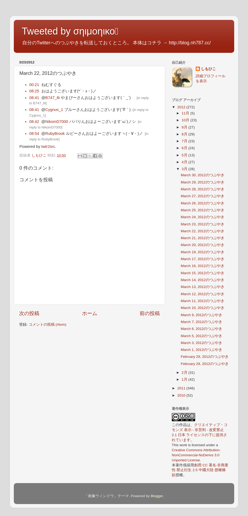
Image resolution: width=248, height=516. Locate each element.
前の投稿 (150, 313)
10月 (186, 120)
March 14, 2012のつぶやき (202, 280)
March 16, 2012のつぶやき (202, 266)
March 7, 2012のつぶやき (201, 322)
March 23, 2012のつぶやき (202, 224)
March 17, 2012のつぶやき (202, 259)
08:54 (34, 133)
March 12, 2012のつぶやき (202, 294)
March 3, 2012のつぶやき (201, 343)
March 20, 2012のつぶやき (202, 245)
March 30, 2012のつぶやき (202, 175)
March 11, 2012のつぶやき (202, 301)
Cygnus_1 (54, 110)
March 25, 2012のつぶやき (202, 210)
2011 (181, 388)
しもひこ (208, 69)
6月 (185, 148)
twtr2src (48, 146)
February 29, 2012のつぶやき (205, 357)
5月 (185, 155)
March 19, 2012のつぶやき (202, 252)
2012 (181, 107)
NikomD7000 (56, 121)
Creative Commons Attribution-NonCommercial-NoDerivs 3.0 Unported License (196, 455)
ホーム (89, 313)
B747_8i (52, 98)
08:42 (34, 121)
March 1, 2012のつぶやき (201, 350)
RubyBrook (55, 133)
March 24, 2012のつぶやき (202, 217)
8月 (185, 134)
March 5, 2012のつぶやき (201, 336)
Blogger (157, 496)
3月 (185, 169)
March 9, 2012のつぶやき (201, 315)
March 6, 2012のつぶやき (201, 329)
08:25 (34, 91)
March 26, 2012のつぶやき (202, 203)
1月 (185, 379)
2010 (181, 395)
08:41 (34, 98)
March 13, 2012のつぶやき (202, 287)
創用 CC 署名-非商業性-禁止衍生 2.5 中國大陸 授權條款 (200, 470)
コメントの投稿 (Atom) (47, 324)
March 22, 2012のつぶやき (202, 231)
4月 (185, 162)
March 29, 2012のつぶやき (202, 182)
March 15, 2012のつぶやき (202, 273)
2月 (185, 373)
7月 (185, 141)
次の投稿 (29, 313)
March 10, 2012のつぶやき (202, 308)
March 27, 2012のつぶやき (202, 196)
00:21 (34, 85)
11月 (186, 113)
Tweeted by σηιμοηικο (70, 31)
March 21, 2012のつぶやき (202, 238)
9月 (185, 127)
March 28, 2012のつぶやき (202, 189)
